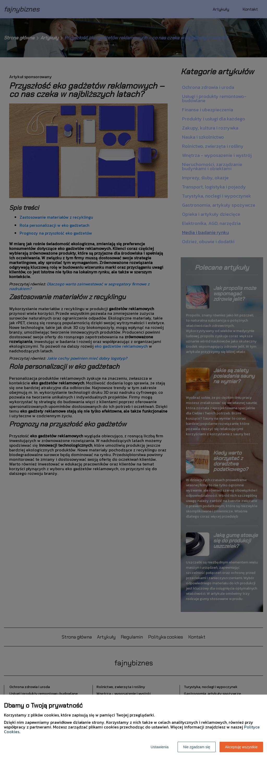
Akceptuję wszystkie (241, 747)
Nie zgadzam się (196, 747)
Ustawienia (159, 747)
